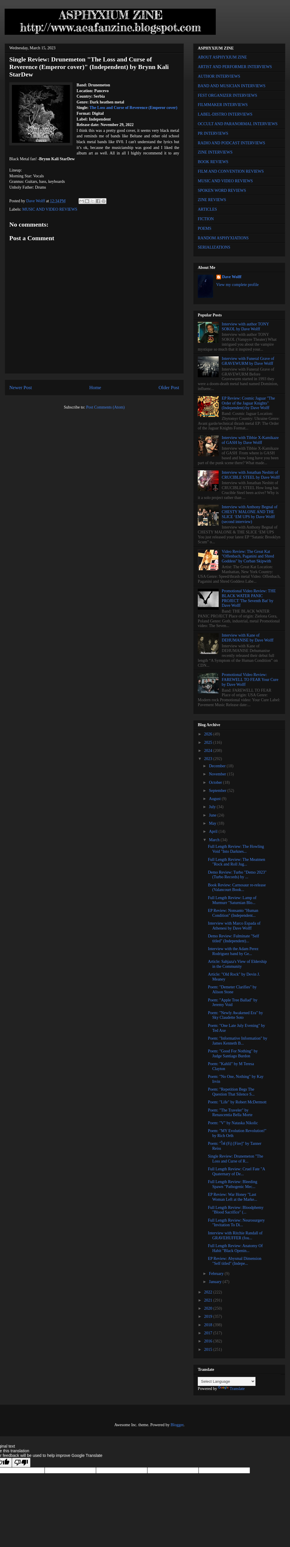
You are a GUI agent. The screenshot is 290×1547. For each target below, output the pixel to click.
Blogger (177, 1425)
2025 (208, 742)
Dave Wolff (232, 277)
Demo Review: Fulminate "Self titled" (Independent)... (233, 938)
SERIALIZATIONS (214, 247)
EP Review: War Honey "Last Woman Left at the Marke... (232, 1197)
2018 (208, 1325)
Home (95, 387)
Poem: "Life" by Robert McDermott (237, 1102)
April (213, 831)
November (218, 774)
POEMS (204, 228)
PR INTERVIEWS (213, 133)
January (215, 1282)
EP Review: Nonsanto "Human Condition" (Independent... (233, 913)
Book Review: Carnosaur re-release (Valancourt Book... (237, 887)
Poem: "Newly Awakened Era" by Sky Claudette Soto (235, 1015)
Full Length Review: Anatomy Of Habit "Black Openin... (235, 1248)
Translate (231, 1388)
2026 (208, 734)
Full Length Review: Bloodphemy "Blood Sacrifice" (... (236, 1210)
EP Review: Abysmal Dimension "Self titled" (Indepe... (234, 1261)
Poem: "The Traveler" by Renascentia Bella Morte (230, 1112)
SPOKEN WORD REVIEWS (222, 190)
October (216, 782)
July (213, 807)
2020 (208, 1308)
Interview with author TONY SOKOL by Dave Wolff (245, 326)
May (213, 823)
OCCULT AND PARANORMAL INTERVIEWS (238, 124)
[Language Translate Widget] (226, 1381)
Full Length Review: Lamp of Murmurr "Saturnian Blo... (232, 900)
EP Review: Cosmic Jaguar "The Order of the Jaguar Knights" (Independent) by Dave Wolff (248, 403)
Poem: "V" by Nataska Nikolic (233, 1123)
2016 (208, 1341)
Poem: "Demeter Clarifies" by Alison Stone (232, 989)
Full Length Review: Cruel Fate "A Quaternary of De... (236, 1171)
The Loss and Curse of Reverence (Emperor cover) (133, 107)
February (216, 1273)
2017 (208, 1333)
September (218, 790)
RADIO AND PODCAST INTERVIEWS (231, 143)
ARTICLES (207, 209)
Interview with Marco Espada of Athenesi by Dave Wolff (234, 925)
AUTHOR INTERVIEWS (219, 76)
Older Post (169, 387)
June (213, 815)
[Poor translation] (21, 1462)
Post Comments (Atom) (105, 407)
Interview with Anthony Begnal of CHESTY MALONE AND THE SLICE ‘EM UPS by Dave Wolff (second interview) (250, 514)
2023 (208, 759)
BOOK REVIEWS (213, 162)
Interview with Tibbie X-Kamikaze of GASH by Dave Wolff (250, 440)
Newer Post (20, 387)
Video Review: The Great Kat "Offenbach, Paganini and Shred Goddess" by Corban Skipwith (248, 556)
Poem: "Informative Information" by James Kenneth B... (237, 1040)
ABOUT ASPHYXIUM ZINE (222, 57)
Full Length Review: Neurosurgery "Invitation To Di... (236, 1222)
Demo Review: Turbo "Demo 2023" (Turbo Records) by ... (237, 874)
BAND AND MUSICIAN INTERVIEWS (231, 86)
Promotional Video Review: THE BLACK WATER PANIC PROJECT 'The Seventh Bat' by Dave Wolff (249, 598)
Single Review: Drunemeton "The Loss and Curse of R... (235, 1158)
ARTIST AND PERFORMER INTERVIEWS (235, 67)
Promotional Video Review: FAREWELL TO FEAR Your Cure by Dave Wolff (250, 680)
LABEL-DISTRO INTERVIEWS (225, 114)
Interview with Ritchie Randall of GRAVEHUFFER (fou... (235, 1235)
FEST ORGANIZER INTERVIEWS (227, 95)
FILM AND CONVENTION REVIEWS (231, 171)
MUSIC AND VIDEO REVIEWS (49, 209)
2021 (208, 1300)
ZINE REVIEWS (212, 200)
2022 (208, 1292)
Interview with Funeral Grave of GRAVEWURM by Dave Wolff (248, 361)
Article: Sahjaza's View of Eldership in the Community (237, 964)
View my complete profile (237, 285)
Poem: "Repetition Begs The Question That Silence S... (231, 1091)
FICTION (206, 219)
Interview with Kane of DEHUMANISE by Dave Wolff (247, 637)
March (214, 840)
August (215, 799)
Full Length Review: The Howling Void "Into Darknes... (236, 849)
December (217, 766)
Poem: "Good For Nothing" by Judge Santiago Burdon (233, 1053)
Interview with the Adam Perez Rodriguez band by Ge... (233, 951)
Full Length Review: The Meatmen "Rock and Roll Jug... (236, 862)
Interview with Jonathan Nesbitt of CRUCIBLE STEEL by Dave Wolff (251, 475)
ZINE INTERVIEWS (215, 152)
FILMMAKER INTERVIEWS (223, 105)
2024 (208, 750)
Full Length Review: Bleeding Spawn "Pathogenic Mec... (232, 1184)
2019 (208, 1316)
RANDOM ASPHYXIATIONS (223, 238)
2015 (208, 1349)
